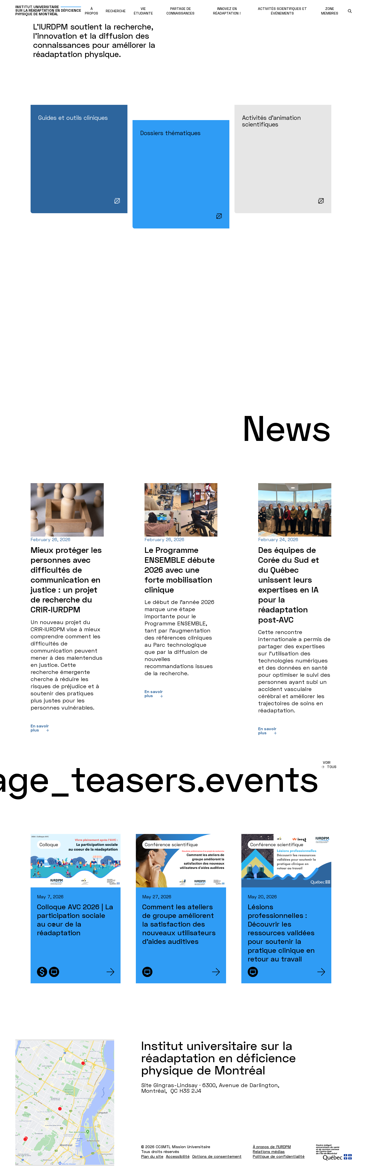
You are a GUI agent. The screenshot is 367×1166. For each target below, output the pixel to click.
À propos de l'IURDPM (272, 1146)
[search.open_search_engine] (350, 11)
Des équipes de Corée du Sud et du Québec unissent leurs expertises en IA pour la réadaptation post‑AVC (288, 584)
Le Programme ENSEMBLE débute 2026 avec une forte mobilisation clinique (180, 569)
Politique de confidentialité (279, 1156)
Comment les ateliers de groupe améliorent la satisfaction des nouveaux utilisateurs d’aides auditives (179, 924)
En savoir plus (40, 728)
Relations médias (269, 1151)
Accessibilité (178, 1156)
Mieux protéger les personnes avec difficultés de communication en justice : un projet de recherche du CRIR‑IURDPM (66, 579)
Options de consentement (217, 1156)
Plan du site (152, 1156)
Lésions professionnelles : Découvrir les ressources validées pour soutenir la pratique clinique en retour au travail (281, 932)
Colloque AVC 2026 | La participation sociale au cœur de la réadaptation (75, 919)
